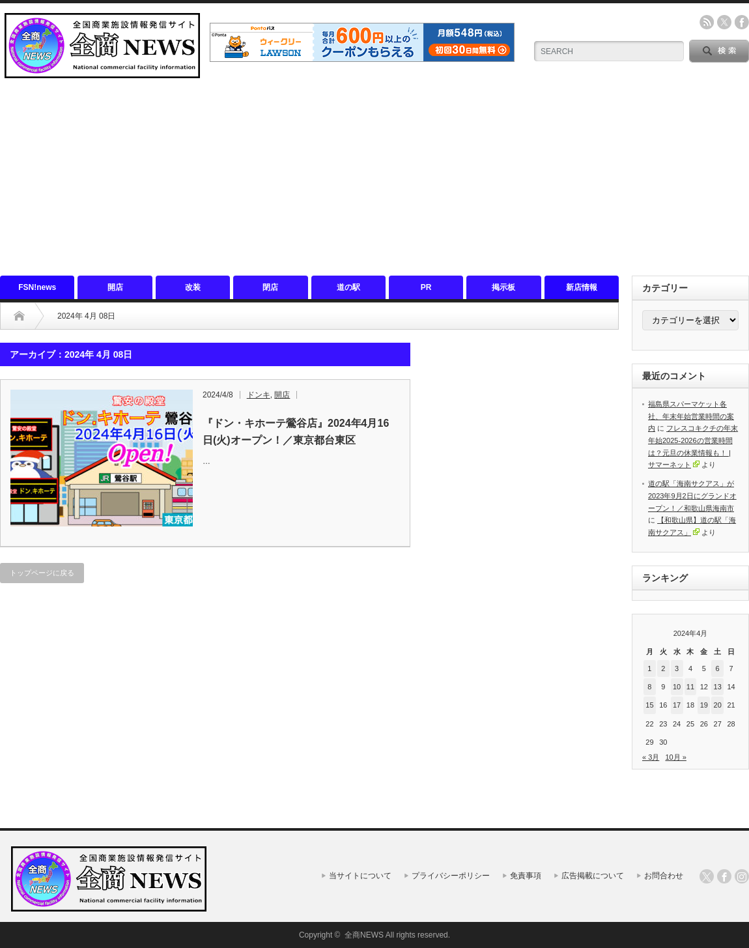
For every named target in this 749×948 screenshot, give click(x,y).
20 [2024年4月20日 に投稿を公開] (718, 705)
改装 (193, 287)
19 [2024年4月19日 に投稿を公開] (704, 705)
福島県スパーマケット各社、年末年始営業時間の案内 (691, 416)
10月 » (675, 757)
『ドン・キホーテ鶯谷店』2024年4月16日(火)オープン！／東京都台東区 (296, 432)
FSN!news (37, 287)
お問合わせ (663, 875)
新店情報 (581, 287)
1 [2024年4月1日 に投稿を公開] (649, 668)
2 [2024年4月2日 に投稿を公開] (663, 668)
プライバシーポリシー (451, 875)
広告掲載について (592, 875)
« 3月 (650, 757)
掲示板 (503, 287)
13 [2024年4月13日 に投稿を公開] (718, 687)
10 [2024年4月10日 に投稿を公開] (677, 687)
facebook (742, 22)
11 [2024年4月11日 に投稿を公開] (690, 687)
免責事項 (525, 875)
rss (707, 22)
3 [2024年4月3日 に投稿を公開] (677, 668)
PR (426, 287)
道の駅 (348, 287)
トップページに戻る (42, 573)
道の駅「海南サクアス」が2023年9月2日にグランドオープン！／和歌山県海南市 (692, 495)
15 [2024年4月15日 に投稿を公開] (649, 705)
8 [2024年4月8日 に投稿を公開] (649, 687)
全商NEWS (364, 935)
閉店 (270, 287)
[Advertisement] (374, 178)
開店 (115, 287)
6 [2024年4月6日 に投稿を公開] (718, 668)
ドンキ (258, 394)
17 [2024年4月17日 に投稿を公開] (677, 705)
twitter (724, 22)
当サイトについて (360, 875)
